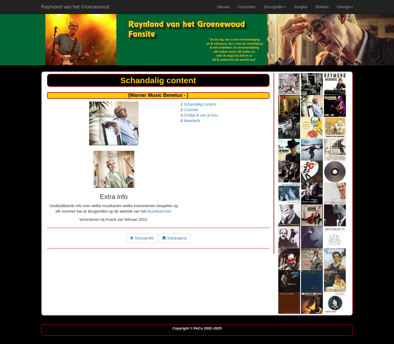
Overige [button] (345, 7)
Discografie (142, 238)
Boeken (321, 7)
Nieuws (223, 7)
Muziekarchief (159, 211)
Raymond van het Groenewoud (75, 7)
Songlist (301, 7)
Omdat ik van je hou (201, 115)
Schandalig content (200, 104)
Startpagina (174, 238)
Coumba (191, 110)
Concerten (247, 7)
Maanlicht (192, 120)
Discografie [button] (275, 7)
